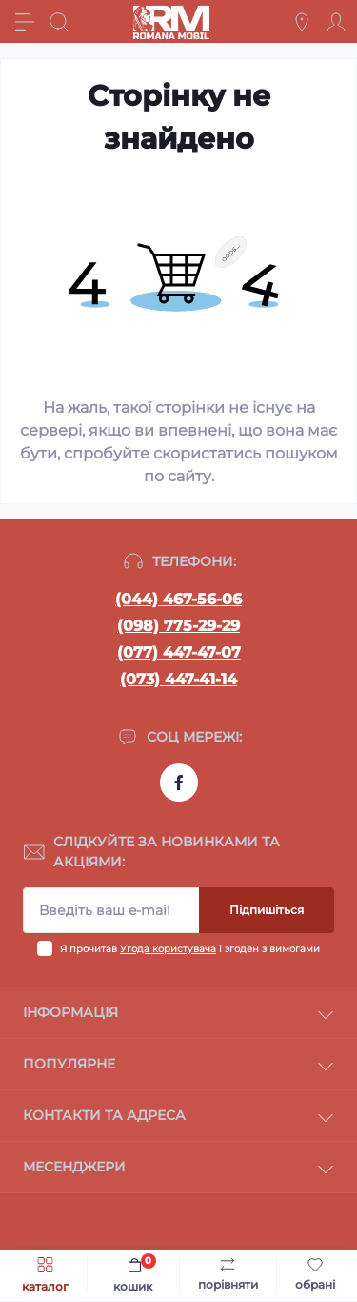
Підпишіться (266, 910)
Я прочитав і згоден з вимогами (190, 949)
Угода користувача (168, 949)
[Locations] (301, 21)
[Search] (59, 21)
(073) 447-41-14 (178, 679)
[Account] (336, 21)
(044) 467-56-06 (178, 599)
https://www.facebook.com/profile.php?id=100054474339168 (179, 782)
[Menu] (24, 21)
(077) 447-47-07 (179, 652)
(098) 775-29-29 (178, 626)
